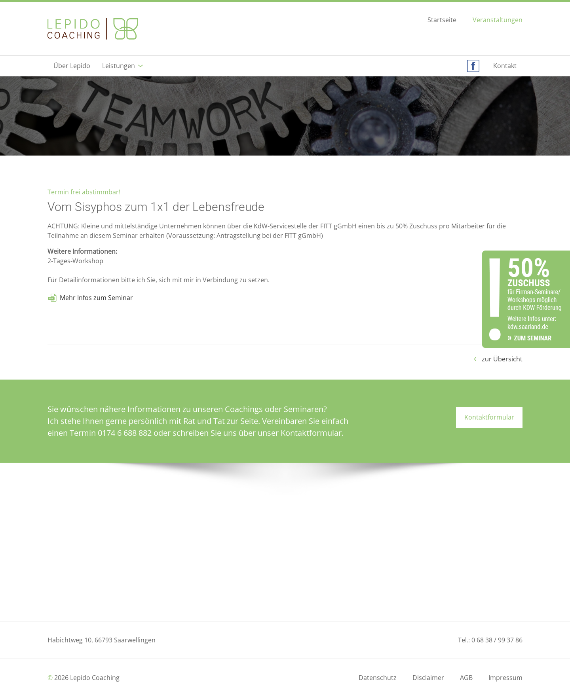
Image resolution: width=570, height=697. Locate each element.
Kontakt (505, 65)
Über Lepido (71, 65)
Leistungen (118, 65)
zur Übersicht (502, 359)
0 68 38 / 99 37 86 (496, 640)
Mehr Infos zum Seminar (96, 297)
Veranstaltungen (497, 20)
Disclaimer (428, 677)
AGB (466, 677)
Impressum (505, 677)
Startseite (442, 20)
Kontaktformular (489, 417)
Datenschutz (378, 677)
